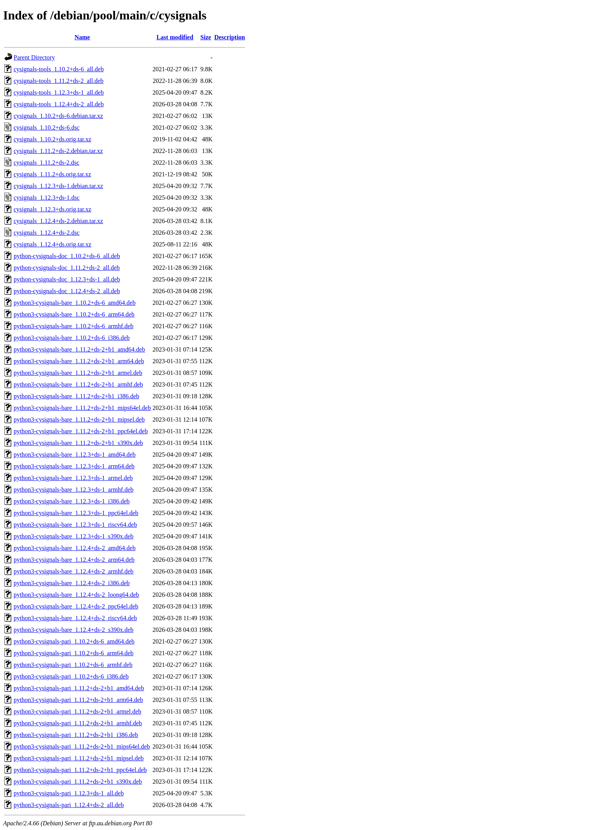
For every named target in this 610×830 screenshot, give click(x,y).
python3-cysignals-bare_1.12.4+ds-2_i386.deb (72, 583)
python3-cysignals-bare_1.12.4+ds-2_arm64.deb (74, 559)
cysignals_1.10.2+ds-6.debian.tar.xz (58, 116)
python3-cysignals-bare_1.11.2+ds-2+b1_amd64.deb (79, 349)
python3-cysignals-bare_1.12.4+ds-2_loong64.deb (76, 594)
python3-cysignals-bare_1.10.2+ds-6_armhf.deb (73, 326)
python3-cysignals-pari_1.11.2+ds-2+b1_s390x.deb (78, 781)
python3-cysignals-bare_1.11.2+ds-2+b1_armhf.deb (78, 384)
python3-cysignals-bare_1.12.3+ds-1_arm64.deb (74, 466)
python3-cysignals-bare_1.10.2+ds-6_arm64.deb (74, 314)
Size (205, 37)
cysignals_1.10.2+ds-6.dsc (46, 127)
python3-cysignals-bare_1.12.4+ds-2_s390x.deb (73, 629)
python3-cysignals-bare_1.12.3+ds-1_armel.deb (73, 478)
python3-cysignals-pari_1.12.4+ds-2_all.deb (69, 805)
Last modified (174, 37)
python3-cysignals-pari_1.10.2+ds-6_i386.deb (71, 676)
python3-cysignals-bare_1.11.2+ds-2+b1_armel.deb (78, 372)
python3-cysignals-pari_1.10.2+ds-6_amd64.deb (74, 641)
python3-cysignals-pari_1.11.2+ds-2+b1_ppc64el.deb (80, 770)
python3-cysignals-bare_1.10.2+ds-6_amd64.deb (74, 302)
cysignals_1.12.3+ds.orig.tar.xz (52, 209)
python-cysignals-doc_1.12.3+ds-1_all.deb (67, 279)
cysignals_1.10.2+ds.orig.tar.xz (52, 139)
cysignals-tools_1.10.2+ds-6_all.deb (59, 69)
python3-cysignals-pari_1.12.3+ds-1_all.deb (69, 793)
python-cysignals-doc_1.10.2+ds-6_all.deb (67, 256)
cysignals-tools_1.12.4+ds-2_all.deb (59, 104)
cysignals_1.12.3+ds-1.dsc (46, 197)
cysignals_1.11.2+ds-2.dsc (46, 162)
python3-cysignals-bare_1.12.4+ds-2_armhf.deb (73, 571)
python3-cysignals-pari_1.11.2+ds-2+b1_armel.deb (77, 711)
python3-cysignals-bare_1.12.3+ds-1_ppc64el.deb (76, 513)
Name (82, 37)
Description (229, 37)
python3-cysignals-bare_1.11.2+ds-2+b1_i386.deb (76, 396)
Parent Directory (34, 57)
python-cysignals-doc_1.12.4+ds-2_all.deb (67, 291)
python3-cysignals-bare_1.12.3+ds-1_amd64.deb (74, 454)
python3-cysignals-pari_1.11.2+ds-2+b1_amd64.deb (79, 688)
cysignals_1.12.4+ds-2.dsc (46, 232)
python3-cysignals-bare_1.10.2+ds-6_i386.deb (72, 337)
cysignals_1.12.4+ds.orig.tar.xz (52, 244)
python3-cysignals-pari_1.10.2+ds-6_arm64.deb (73, 653)
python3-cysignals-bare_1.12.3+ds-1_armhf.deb (73, 489)
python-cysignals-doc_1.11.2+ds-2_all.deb (67, 267)
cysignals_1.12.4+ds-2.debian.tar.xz (58, 221)
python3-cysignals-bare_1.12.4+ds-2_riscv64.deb (75, 618)
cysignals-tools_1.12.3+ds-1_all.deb (59, 92)
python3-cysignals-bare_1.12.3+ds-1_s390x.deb (73, 536)
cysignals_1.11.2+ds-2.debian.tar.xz (58, 151)
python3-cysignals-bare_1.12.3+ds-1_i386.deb (72, 501)
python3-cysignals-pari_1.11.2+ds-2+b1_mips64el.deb (82, 746)
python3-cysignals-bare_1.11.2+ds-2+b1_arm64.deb (79, 361)
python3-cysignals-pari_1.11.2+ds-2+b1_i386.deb (76, 735)
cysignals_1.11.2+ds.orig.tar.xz (52, 174)
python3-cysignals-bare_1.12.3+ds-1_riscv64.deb (75, 524)
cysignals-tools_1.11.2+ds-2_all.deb (58, 80)
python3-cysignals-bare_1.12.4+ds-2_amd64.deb (74, 548)
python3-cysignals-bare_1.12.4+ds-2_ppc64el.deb (76, 606)
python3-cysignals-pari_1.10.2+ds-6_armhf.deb (73, 664)
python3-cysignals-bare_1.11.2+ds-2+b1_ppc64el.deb (81, 431)
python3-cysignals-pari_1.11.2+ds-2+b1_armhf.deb (78, 723)
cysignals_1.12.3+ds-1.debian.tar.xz (58, 186)
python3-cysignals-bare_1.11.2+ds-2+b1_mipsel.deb (79, 419)
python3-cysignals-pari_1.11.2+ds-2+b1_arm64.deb (78, 699)
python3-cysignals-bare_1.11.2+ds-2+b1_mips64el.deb (82, 407)
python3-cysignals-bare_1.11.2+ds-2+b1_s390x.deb (78, 443)
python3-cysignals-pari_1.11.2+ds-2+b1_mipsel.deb (79, 758)
